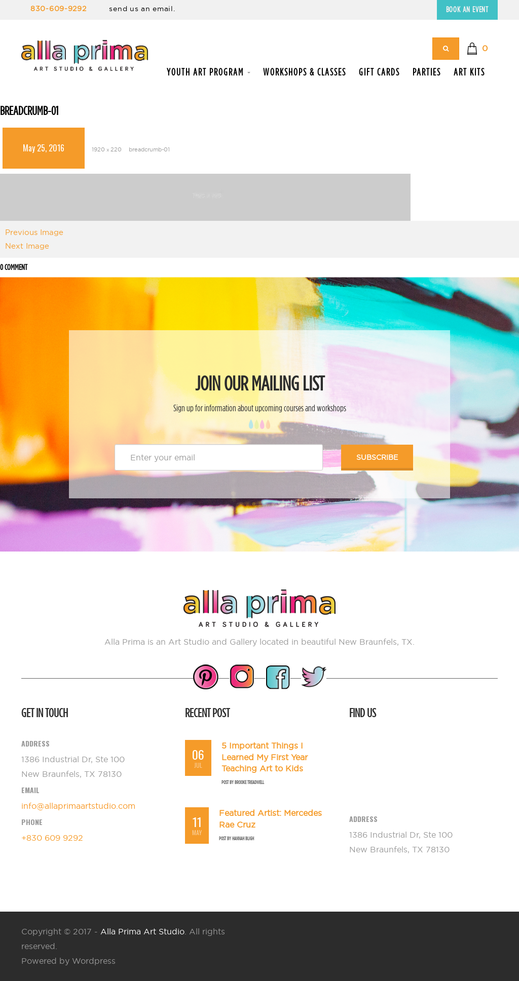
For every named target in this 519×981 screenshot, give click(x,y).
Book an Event (467, 9)
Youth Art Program (208, 71)
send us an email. (142, 9)
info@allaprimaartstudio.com (78, 805)
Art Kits (469, 71)
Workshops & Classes (304, 71)
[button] (477, 48)
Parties (427, 71)
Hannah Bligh (243, 838)
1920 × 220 (107, 149)
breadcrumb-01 (149, 149)
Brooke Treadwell (249, 782)
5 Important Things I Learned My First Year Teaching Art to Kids (264, 757)
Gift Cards (379, 71)
